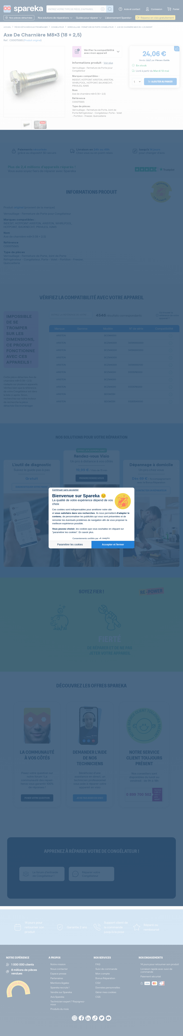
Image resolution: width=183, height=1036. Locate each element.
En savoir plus (86, 532)
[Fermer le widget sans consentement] (65, 490)
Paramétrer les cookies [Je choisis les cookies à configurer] (70, 544)
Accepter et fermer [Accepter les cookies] (113, 544)
